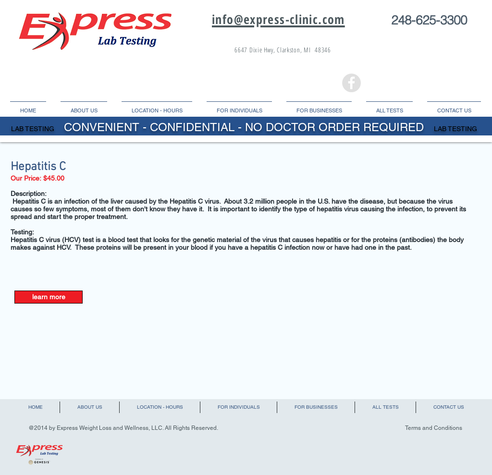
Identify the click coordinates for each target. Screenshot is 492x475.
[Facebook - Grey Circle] (351, 82)
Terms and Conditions (433, 428)
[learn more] (48, 297)
